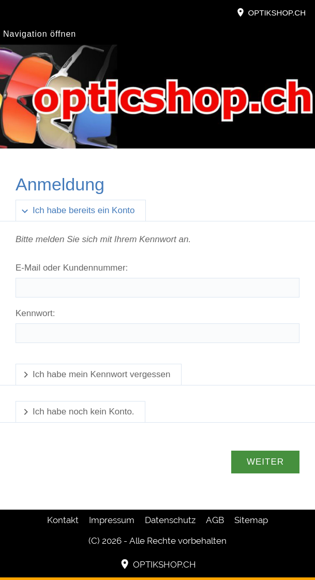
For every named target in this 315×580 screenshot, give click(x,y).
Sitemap (251, 520)
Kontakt (63, 520)
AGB (215, 520)
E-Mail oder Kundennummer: (72, 268)
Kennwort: (35, 313)
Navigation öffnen (39, 33)
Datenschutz (170, 520)
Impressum (111, 520)
